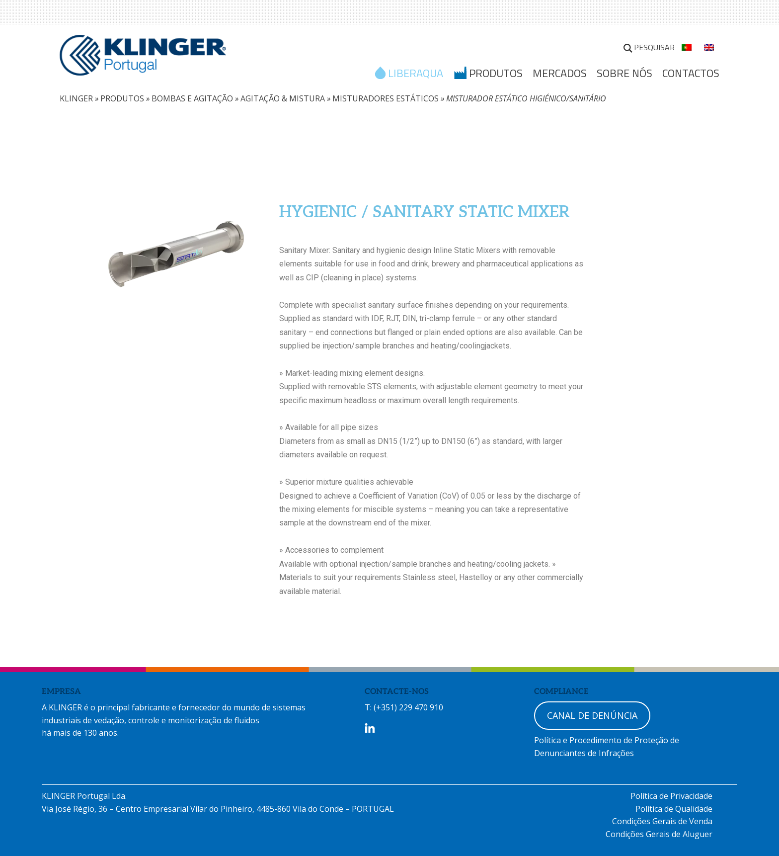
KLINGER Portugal (143, 58)
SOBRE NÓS (624, 73)
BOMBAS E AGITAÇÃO (192, 98)
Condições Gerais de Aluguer (659, 834)
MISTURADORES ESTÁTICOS (385, 98)
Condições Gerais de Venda (662, 821)
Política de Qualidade (673, 808)
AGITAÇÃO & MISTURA (282, 98)
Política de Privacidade (671, 795)
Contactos (690, 73)
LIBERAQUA (415, 74)
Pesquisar (654, 47)
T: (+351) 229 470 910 (404, 707)
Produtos (496, 74)
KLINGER (76, 98)
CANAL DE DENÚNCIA (592, 715)
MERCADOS (560, 73)
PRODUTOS (122, 98)
